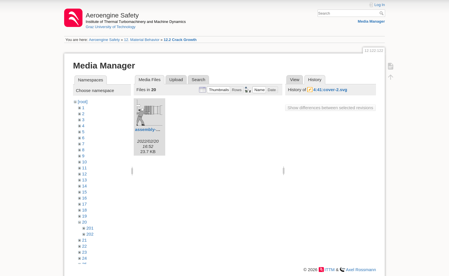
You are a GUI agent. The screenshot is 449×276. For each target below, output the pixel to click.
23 (84, 252)
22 (84, 246)
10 (84, 161)
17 (84, 203)
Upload (176, 79)
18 (84, 210)
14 (84, 185)
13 (84, 179)
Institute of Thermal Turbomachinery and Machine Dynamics (136, 21)
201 (90, 228)
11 (84, 167)
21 (84, 240)
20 (84, 222)
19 (84, 216)
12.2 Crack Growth (180, 40)
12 (84, 173)
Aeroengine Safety (104, 40)
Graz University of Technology (110, 27)
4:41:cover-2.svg (330, 89)
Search (382, 13)
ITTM (330, 269)
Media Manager (371, 21)
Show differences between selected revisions (330, 107)
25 (84, 264)
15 (84, 191)
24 (84, 258)
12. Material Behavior (141, 40)
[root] (83, 101)
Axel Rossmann (361, 269)
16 (84, 197)
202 (90, 234)
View (294, 79)
